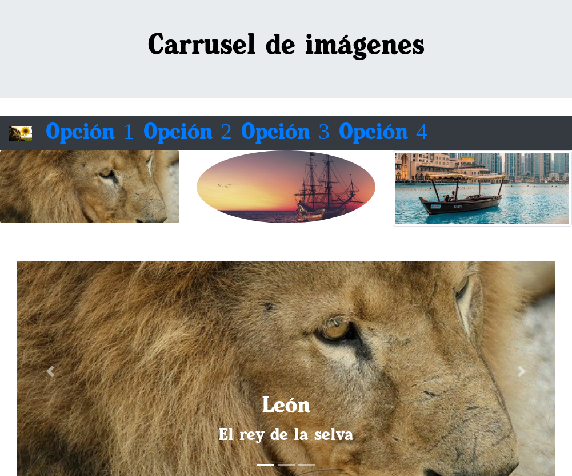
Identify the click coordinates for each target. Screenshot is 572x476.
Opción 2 (187, 133)
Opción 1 (90, 133)
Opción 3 (285, 133)
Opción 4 (383, 133)
